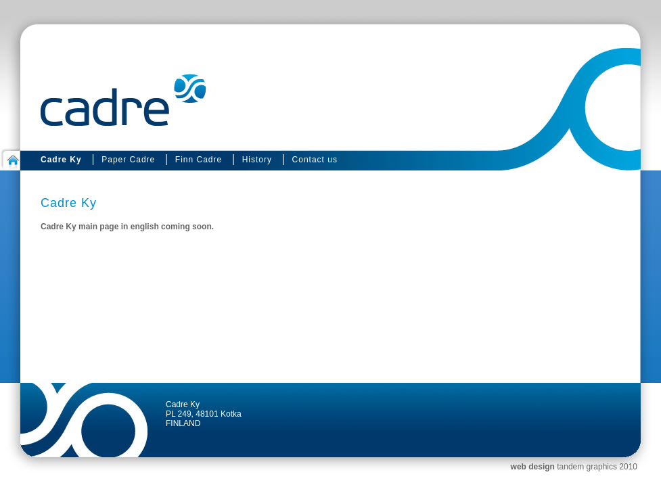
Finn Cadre (198, 159)
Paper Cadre (128, 159)
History (257, 159)
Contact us (315, 159)
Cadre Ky (61, 159)
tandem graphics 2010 (597, 466)
